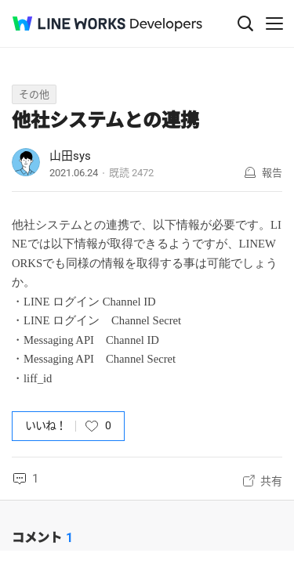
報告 (272, 173)
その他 (34, 94)
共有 (271, 481)
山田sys (70, 156)
